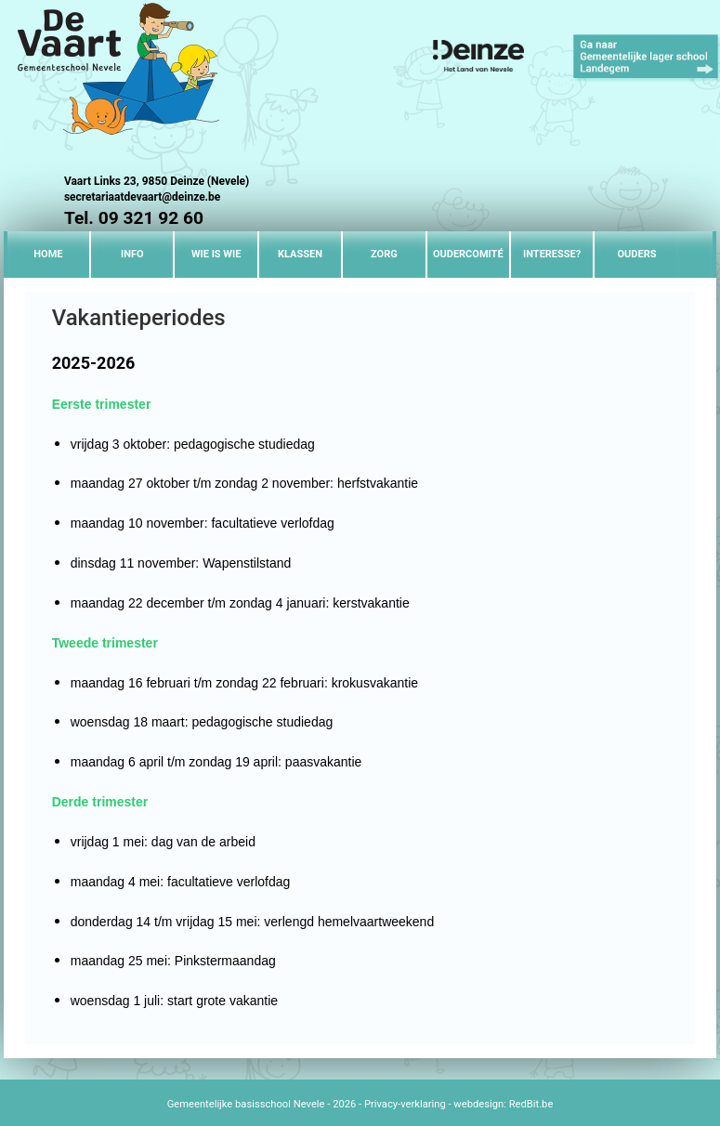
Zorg (384, 254)
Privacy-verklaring (405, 1104)
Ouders (637, 254)
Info (132, 254)
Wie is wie (216, 254)
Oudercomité (468, 254)
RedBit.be (531, 1104)
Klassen (300, 254)
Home (47, 254)
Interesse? (552, 254)
